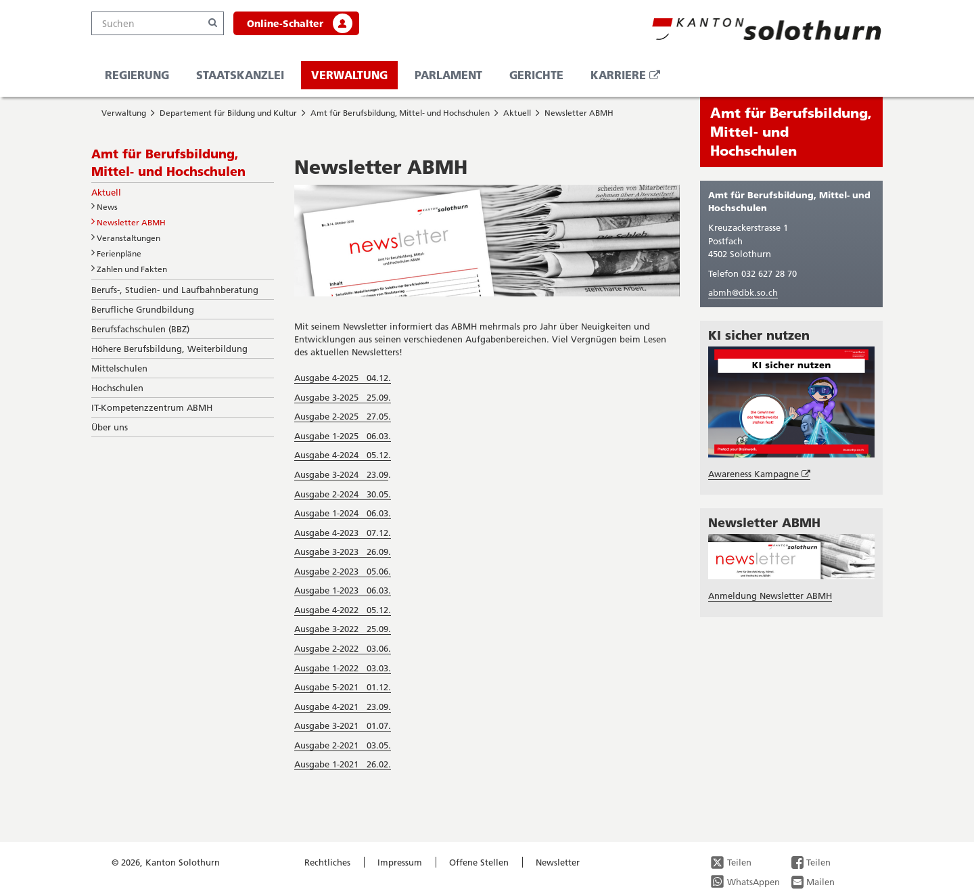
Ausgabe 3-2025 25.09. (342, 397)
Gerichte (536, 75)
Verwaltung (349, 75)
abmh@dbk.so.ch (743, 292)
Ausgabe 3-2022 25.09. (342, 628)
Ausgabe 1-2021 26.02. (342, 764)
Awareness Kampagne (759, 474)
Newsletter (558, 862)
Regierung (137, 75)
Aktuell (517, 113)
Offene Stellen (479, 862)
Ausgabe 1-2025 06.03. (342, 435)
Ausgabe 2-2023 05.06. (342, 571)
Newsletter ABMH (578, 113)
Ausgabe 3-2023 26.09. (342, 551)
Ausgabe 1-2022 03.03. (342, 668)
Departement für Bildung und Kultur (228, 113)
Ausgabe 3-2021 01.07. (342, 725)
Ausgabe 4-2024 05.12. (342, 454)
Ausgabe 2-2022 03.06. (342, 648)
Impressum (399, 862)
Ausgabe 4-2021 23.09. (342, 706)
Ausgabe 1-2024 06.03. (342, 513)
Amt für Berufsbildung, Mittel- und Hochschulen (400, 113)
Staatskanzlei (240, 75)
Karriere (630, 78)
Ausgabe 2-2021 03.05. (342, 745)
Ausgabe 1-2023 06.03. (342, 590)
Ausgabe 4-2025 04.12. (342, 377)
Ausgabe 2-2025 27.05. (342, 416)
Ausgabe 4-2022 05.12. (342, 609)
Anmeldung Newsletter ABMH (770, 595)
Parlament (448, 75)
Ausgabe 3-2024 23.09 (341, 474)
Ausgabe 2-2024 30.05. (342, 494)
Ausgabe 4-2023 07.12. (342, 532)
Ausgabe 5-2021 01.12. (342, 686)
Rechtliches (327, 862)
